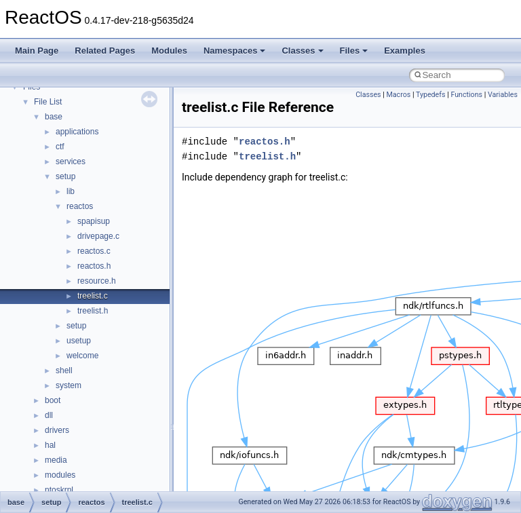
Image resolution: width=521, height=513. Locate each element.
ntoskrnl (59, 490)
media (56, 460)
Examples (404, 50)
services (70, 161)
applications (77, 131)
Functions (466, 94)
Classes (302, 50)
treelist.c (92, 296)
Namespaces (235, 50)
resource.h (96, 281)
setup (65, 176)
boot (52, 400)
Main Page (36, 50)
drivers (57, 430)
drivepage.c (98, 236)
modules (60, 475)
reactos (79, 206)
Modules (169, 50)
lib (70, 191)
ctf (60, 146)
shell (64, 370)
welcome (82, 355)
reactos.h (94, 266)
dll (49, 415)
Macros (399, 94)
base (53, 116)
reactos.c (94, 251)
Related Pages (105, 50)
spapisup (93, 221)
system (68, 385)
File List (48, 102)
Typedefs (431, 94)
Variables (503, 94)
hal (50, 445)
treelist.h (92, 311)
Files (354, 50)
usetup (78, 340)
